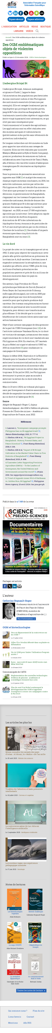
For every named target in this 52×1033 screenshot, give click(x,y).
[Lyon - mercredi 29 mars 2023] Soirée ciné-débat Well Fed (29, 663)
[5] (22, 347)
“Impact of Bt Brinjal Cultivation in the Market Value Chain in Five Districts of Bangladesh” (25, 453)
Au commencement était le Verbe (36, 978)
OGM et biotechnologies (37, 57)
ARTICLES (24, 26)
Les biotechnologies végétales (15, 913)
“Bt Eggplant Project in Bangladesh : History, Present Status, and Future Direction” (24, 440)
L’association (9, 26)
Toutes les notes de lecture (30, 990)
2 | (6, 437)
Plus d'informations (25, 619)
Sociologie (21, 869)
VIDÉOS (29, 31)
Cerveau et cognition (26, 795)
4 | (6, 462)
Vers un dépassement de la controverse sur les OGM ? (29, 633)
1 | (6, 428)
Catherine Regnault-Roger (17, 600)
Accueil (8, 37)
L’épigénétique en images (35, 946)
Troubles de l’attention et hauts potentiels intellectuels (24, 790)
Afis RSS (27, 1023)
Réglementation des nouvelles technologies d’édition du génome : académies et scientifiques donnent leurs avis (29, 677)
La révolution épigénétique (15, 978)
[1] (22, 177)
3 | (6, 450)
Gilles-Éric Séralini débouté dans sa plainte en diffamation (30, 643)
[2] (25, 230)
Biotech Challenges (36, 912)
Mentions (13, 1023)
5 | (6, 478)
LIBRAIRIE (18, 31)
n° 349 (20, 501)
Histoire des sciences (25, 758)
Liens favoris (14, 1016)
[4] (39, 328)
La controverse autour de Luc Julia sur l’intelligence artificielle (22, 827)
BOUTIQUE (45, 26)
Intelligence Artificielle (29, 832)
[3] (29, 236)
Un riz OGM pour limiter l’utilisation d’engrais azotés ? (30, 653)
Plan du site (38, 1010)
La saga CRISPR (15, 945)
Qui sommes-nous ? (17, 1010)
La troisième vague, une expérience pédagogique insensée (22, 864)
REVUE (34, 26)
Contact (30, 1016)
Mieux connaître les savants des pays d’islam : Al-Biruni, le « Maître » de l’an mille (25, 753)
